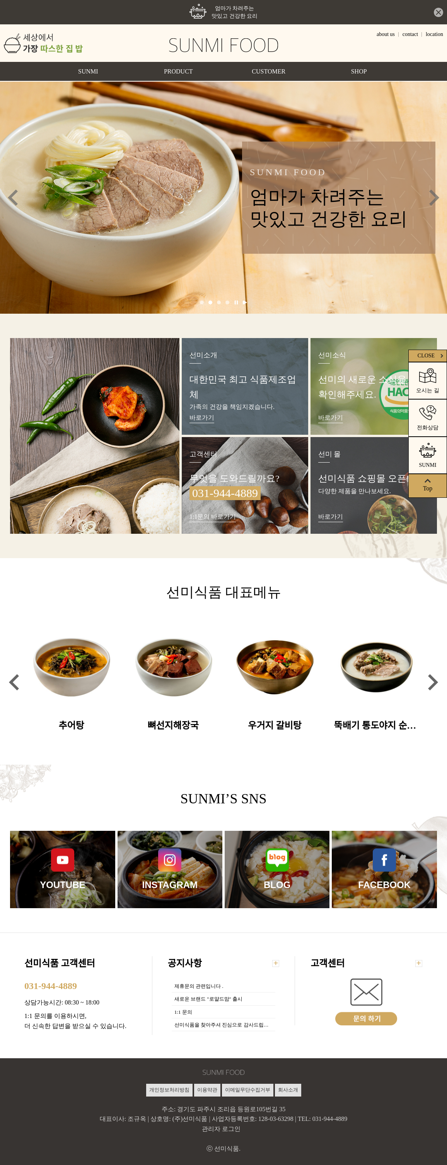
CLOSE (431, 356)
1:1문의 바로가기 (212, 516)
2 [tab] (210, 302)
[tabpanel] (223, 198)
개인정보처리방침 (169, 1090)
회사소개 (288, 1090)
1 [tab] (202, 302)
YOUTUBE (62, 885)
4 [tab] (227, 302)
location (434, 34)
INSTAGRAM (170, 885)
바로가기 (201, 417)
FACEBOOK (384, 885)
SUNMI (88, 71)
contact (410, 34)
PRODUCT (178, 71)
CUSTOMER (268, 71)
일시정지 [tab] (236, 302)
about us (386, 34)
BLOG (277, 885)
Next (434, 198)
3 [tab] (219, 302)
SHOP (359, 71)
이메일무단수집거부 (247, 1090)
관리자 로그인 (221, 1129)
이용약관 (207, 1090)
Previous (13, 198)
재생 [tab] (244, 302)
